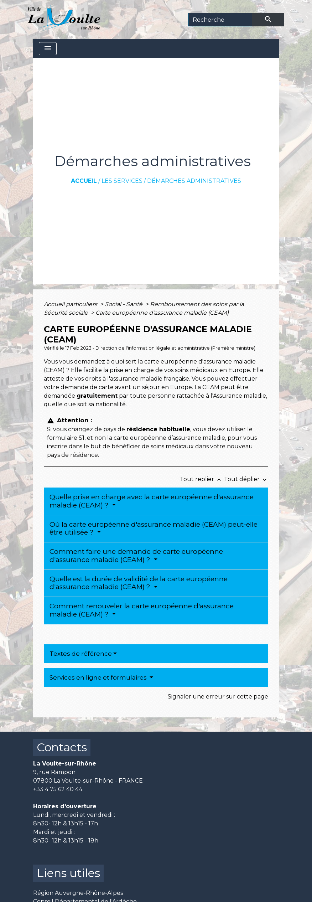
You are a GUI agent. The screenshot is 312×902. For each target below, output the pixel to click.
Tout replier (202, 479)
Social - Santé (124, 304)
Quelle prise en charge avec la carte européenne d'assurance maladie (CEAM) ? (152, 501)
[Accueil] (64, 20)
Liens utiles (68, 873)
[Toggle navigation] (48, 48)
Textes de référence (81, 653)
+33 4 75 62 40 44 (57, 789)
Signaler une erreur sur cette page (218, 696)
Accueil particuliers (71, 304)
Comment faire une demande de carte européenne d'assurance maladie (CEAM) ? (136, 555)
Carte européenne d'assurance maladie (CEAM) (162, 312)
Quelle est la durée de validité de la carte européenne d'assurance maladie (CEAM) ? (139, 583)
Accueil (84, 180)
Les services (122, 180)
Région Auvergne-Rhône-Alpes (78, 893)
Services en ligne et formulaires (99, 677)
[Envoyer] (268, 19)
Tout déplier (246, 479)
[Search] (220, 19)
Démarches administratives (194, 180)
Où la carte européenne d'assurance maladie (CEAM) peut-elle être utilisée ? (154, 528)
